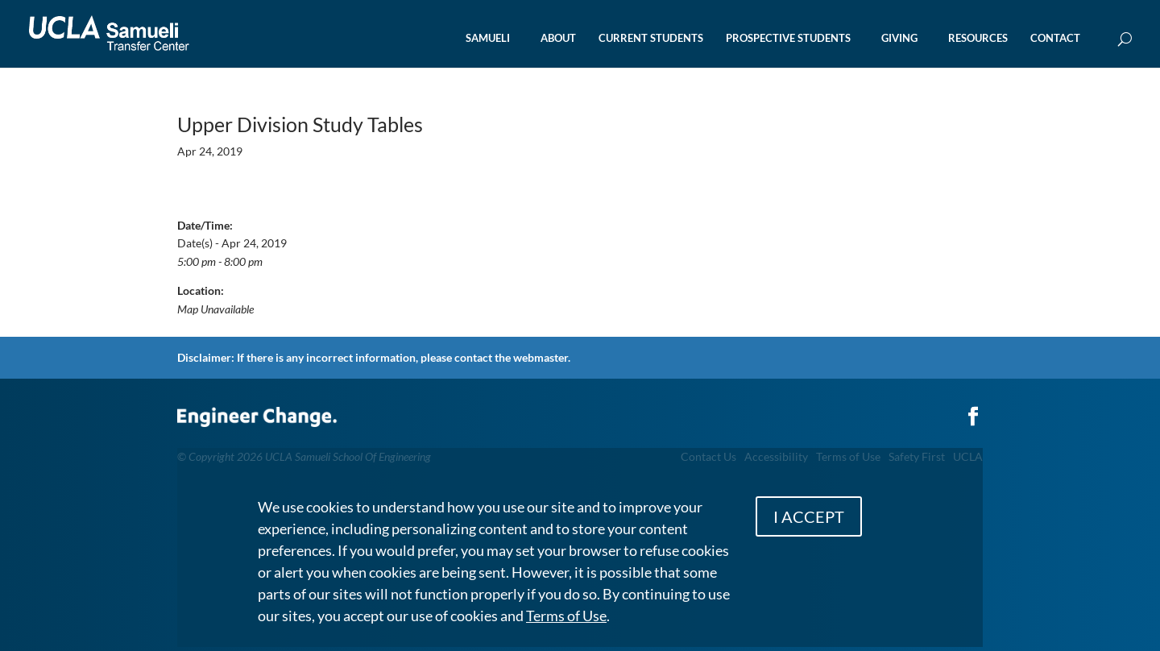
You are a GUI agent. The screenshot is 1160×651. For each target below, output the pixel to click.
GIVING (899, 38)
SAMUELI (488, 38)
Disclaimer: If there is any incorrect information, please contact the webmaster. (373, 357)
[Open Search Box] (1124, 40)
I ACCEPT (808, 516)
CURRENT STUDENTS (651, 38)
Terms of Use (566, 615)
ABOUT (558, 38)
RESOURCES (978, 38)
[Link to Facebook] (973, 408)
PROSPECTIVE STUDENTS (788, 38)
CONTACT (1055, 38)
